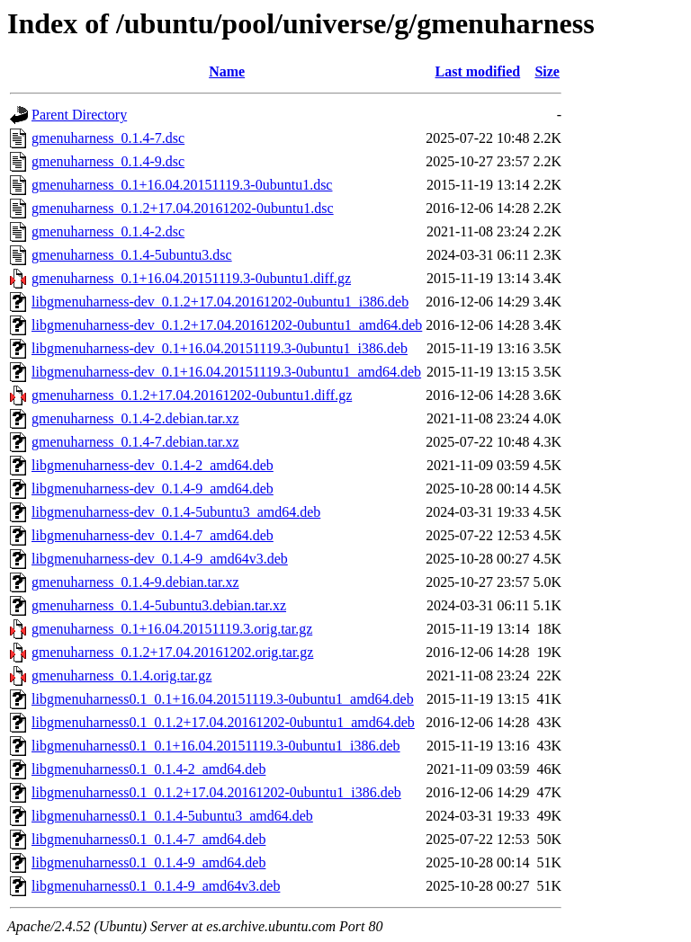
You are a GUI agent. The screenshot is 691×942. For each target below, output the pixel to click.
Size (547, 71)
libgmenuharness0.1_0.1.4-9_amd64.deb (148, 862)
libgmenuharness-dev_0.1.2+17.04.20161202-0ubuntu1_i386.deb (219, 301)
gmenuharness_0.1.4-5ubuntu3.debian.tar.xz (158, 605)
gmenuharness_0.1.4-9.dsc (107, 161)
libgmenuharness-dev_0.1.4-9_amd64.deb (152, 488)
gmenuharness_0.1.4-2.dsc (107, 231)
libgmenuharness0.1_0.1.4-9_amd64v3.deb (155, 885)
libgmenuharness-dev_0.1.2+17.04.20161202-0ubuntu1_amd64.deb (226, 325)
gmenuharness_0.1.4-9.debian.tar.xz (135, 582)
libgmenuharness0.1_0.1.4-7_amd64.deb (148, 839)
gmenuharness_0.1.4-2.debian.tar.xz (135, 418)
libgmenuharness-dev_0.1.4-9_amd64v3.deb (159, 558)
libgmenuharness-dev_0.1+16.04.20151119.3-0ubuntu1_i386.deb (219, 348)
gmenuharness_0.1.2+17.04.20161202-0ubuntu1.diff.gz (191, 395)
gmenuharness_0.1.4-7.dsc (107, 138)
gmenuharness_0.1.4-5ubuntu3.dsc (131, 254)
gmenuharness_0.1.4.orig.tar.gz (121, 675)
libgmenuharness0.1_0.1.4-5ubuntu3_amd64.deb (172, 815)
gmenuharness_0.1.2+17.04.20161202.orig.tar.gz (172, 652)
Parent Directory (79, 114)
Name (227, 71)
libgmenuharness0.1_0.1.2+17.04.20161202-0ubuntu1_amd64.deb (223, 722)
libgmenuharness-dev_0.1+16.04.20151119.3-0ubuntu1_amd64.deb (226, 371)
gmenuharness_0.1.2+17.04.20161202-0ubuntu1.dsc (182, 208)
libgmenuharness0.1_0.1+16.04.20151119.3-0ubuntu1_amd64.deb (222, 698)
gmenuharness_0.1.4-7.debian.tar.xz (135, 441)
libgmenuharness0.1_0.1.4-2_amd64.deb (148, 769)
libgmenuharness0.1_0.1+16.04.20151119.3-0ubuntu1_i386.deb (215, 745)
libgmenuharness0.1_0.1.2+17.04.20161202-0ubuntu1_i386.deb (216, 792)
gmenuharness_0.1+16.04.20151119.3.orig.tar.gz (171, 628)
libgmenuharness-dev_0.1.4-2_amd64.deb (152, 465)
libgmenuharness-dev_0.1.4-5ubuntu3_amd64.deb (175, 512)
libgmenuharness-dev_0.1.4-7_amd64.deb (152, 535)
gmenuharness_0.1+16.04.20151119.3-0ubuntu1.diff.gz (191, 278)
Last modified (478, 71)
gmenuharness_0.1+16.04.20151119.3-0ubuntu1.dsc (181, 184)
